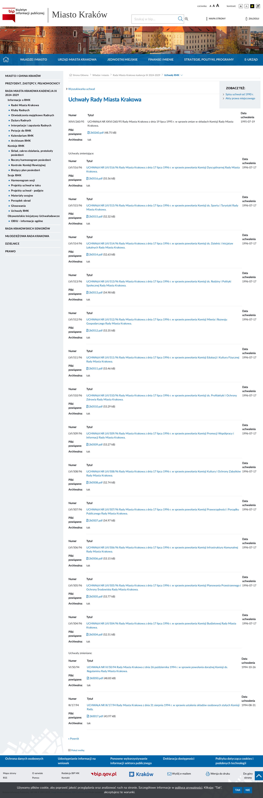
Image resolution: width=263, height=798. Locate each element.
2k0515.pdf (94, 216)
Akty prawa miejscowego (240, 98)
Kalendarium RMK (22, 135)
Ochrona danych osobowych (24, 758)
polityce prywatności (188, 787)
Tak (237, 790)
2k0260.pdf (96, 132)
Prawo (10, 251)
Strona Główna (80, 75)
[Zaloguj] (252, 19)
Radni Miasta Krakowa (25, 105)
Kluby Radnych (20, 110)
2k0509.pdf (94, 444)
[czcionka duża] (221, 6)
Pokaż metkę (77, 750)
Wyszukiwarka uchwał (81, 89)
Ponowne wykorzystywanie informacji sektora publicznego (131, 761)
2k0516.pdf (94, 178)
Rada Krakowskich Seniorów (27, 228)
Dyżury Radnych (21, 120)
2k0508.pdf (94, 482)
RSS (5, 778)
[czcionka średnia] (213, 6)
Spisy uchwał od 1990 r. (240, 94)
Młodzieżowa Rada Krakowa (27, 236)
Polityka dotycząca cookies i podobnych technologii (234, 761)
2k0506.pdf (94, 558)
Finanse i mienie (160, 59)
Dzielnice (12, 243)
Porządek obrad (21, 200)
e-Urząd (251, 59)
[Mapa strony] (216, 19)
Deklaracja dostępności (178, 758)
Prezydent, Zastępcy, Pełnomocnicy (32, 83)
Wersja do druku (218, 774)
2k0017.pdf (95, 716)
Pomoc (35, 778)
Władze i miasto (33, 59)
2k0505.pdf (94, 596)
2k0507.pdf (94, 520)
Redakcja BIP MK (70, 773)
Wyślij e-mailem (179, 774)
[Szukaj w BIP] (154, 19)
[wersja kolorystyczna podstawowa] (240, 6)
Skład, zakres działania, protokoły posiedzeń (32, 153)
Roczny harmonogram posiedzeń (31, 160)
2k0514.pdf (94, 254)
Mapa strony (9, 773)
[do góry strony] (252, 775)
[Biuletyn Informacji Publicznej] (107, 776)
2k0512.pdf (94, 330)
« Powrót (73, 738)
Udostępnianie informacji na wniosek (77, 761)
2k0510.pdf (94, 406)
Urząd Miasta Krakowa (77, 59)
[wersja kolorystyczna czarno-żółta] (252, 6)
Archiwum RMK (21, 140)
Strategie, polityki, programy (209, 59)
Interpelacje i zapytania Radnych (31, 125)
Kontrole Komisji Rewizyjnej (28, 165)
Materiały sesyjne (22, 195)
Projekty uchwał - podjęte (27, 190)
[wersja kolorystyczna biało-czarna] (246, 6)
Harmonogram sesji (23, 180)
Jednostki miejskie (122, 59)
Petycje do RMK (21, 130)
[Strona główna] (7, 59)
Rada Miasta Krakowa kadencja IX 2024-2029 (31, 93)
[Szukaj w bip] (180, 19)
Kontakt (66, 778)
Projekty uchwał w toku (26, 185)
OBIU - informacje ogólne (27, 221)
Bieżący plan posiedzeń (25, 170)
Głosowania (18, 206)
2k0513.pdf (94, 292)
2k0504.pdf (94, 634)
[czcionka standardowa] (210, 6)
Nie (248, 790)
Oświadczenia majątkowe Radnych (32, 115)
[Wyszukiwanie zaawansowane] (186, 19)
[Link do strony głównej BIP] (60, 15)
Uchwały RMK (20, 211)
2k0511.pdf (94, 368)
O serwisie (37, 773)
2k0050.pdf (95, 678)
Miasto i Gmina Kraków (23, 76)
